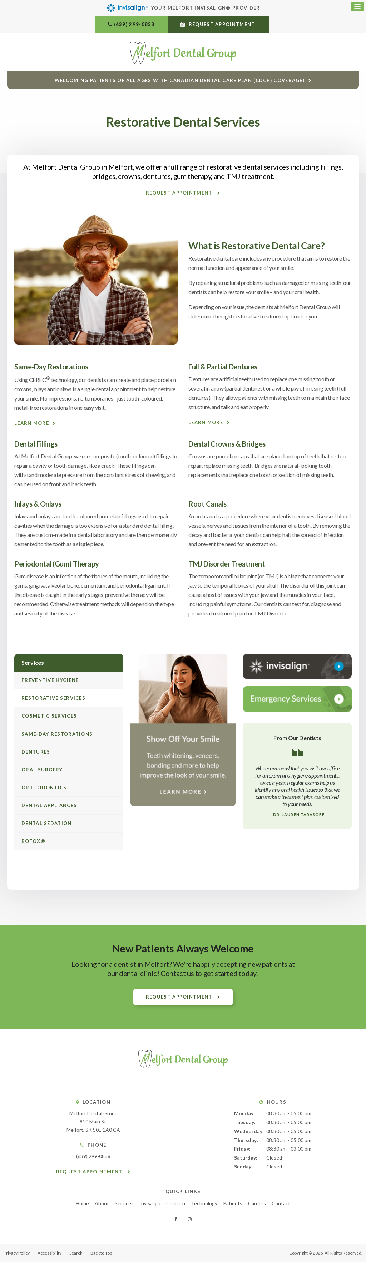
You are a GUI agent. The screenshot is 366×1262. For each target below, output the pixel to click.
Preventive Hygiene (50, 680)
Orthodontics (44, 787)
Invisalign (149, 1203)
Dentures (35, 752)
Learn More (31, 423)
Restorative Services (53, 698)
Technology (204, 1203)
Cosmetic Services (49, 716)
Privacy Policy (17, 1253)
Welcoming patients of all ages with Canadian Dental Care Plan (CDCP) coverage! (180, 80)
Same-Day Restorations (57, 734)
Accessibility (49, 1253)
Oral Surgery (42, 770)
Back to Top (101, 1253)
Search (76, 1253)
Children (175, 1203)
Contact (281, 1203)
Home (82, 1203)
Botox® (33, 841)
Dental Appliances (49, 805)
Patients (232, 1203)
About (102, 1203)
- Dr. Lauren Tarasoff (297, 814)
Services (124, 1203)
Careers (257, 1203)
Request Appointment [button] (221, 24)
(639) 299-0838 (134, 24)
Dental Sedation (46, 823)
